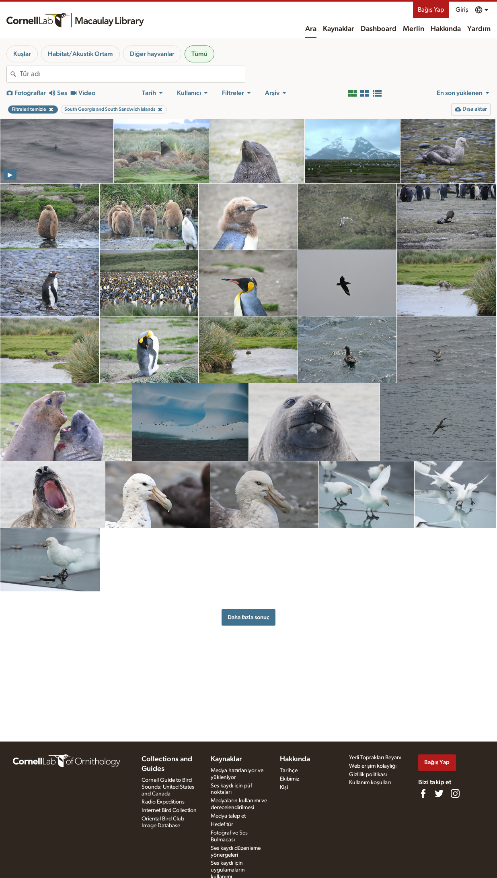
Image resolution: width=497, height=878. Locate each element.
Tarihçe (289, 770)
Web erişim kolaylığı (372, 766)
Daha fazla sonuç (248, 617)
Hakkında (446, 29)
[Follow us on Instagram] (455, 793)
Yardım (479, 29)
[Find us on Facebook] (423, 793)
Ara (310, 29)
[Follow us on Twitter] (439, 793)
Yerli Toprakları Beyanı (375, 757)
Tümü (199, 54)
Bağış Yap (431, 9)
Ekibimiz (289, 779)
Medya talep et (228, 816)
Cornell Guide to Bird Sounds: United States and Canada (168, 787)
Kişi (284, 787)
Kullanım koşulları (370, 782)
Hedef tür (222, 824)
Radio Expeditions (163, 802)
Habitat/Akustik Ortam (80, 54)
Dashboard (378, 29)
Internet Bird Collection (169, 810)
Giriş (462, 9)
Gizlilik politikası (368, 774)
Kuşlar (22, 54)
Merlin (413, 29)
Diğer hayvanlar (152, 54)
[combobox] (132, 74)
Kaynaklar (338, 29)
